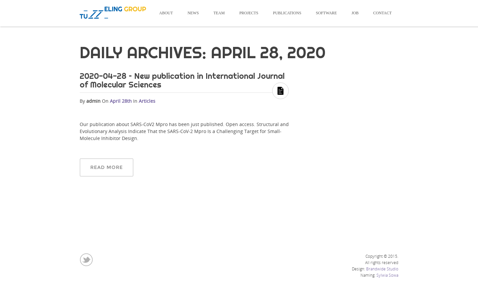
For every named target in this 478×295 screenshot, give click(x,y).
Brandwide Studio (382, 269)
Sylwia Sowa (387, 275)
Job (355, 13)
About (166, 13)
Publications (287, 13)
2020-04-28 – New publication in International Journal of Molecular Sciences (182, 80)
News (193, 13)
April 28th (121, 101)
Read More (106, 167)
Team (219, 13)
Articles (147, 101)
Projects (248, 13)
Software (326, 13)
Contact (382, 13)
